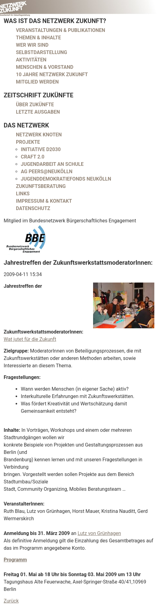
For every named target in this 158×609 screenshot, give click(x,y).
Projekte (28, 142)
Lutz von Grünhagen (99, 533)
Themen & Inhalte (38, 38)
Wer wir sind (32, 45)
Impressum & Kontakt (44, 201)
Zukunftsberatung (41, 186)
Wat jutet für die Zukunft (30, 339)
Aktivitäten (31, 60)
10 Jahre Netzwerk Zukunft (52, 74)
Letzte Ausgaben (38, 112)
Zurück (11, 601)
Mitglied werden (37, 82)
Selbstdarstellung (41, 52)
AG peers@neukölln (47, 171)
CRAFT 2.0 (32, 157)
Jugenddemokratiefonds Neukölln (66, 179)
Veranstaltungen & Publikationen (60, 30)
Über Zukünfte (35, 104)
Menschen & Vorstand (44, 67)
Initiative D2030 (41, 149)
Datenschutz (33, 208)
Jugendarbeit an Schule (52, 164)
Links (23, 194)
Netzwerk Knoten (39, 135)
